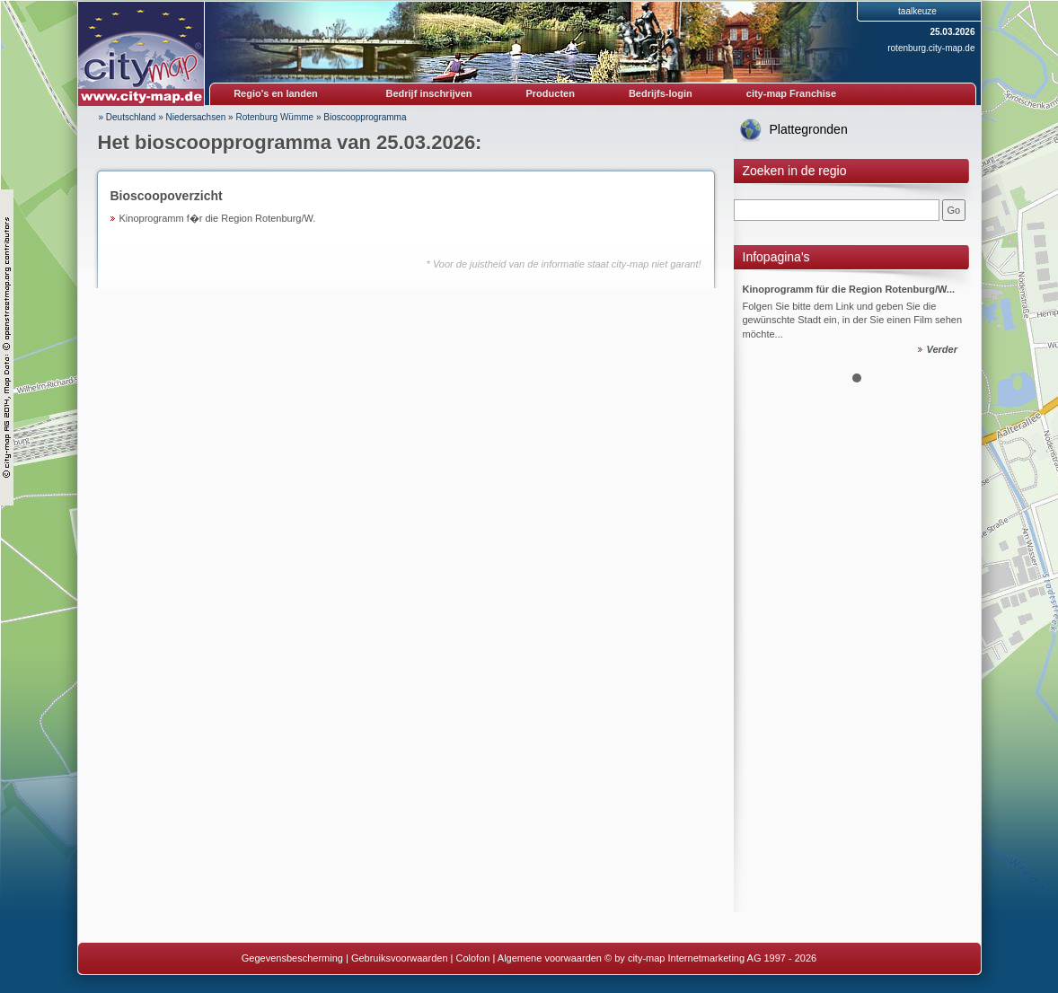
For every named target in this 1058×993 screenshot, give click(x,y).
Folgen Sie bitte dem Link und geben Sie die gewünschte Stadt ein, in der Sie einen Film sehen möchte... (853, 320)
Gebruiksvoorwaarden (399, 958)
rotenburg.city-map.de (930, 48)
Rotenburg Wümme (274, 117)
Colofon (473, 958)
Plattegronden (809, 129)
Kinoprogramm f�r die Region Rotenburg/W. (217, 218)
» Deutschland (127, 117)
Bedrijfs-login (660, 93)
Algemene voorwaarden (550, 958)
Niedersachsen (196, 117)
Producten (549, 93)
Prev (757, 316)
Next (957, 316)
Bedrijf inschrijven (429, 93)
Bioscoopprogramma (364, 117)
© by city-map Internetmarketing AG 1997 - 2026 (710, 958)
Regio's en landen (276, 93)
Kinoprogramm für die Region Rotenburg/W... (849, 289)
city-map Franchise (791, 93)
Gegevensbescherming (292, 958)
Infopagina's (776, 257)
